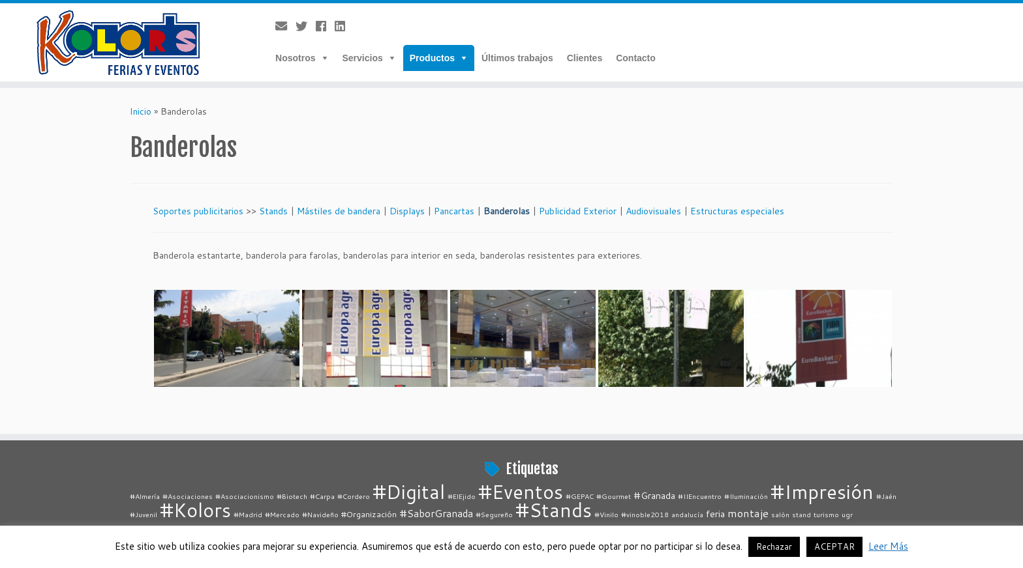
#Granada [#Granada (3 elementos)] (654, 495)
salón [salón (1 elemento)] (780, 514)
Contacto (636, 58)
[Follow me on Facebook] (325, 26)
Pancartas (454, 211)
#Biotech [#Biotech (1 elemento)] (292, 496)
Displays (407, 211)
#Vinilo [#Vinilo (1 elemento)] (606, 514)
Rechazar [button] (774, 546)
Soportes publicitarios (198, 211)
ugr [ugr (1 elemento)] (847, 514)
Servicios (363, 58)
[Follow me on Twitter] (306, 26)
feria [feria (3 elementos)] (715, 513)
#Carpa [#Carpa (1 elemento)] (322, 496)
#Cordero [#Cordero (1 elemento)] (353, 496)
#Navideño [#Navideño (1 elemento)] (320, 514)
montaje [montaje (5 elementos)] (748, 512)
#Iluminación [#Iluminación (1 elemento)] (746, 496)
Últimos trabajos (517, 58)
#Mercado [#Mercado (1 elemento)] (282, 514)
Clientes (584, 58)
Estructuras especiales (737, 211)
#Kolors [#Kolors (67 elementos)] (195, 509)
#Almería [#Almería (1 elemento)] (145, 496)
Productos (432, 58)
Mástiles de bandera (338, 211)
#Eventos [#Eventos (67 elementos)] (520, 491)
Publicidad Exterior (578, 211)
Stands (273, 211)
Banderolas (506, 211)
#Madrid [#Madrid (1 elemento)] (248, 514)
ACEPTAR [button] (834, 546)
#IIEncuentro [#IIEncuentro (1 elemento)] (700, 496)
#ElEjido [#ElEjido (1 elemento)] (462, 496)
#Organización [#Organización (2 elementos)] (369, 514)
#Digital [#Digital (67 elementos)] (409, 491)
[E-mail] (285, 26)
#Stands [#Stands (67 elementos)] (553, 509)
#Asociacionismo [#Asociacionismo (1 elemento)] (244, 496)
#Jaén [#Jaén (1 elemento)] (886, 496)
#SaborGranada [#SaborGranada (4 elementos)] (436, 513)
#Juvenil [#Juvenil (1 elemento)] (143, 514)
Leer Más (888, 546)
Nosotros (295, 58)
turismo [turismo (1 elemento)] (826, 514)
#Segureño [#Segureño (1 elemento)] (494, 514)
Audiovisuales (653, 211)
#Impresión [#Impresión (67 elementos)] (822, 491)
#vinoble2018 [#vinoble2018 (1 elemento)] (645, 514)
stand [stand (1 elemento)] (801, 514)
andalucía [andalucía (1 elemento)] (687, 514)
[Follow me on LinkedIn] (344, 26)
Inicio (140, 111)
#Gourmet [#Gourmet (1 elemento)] (613, 496)
